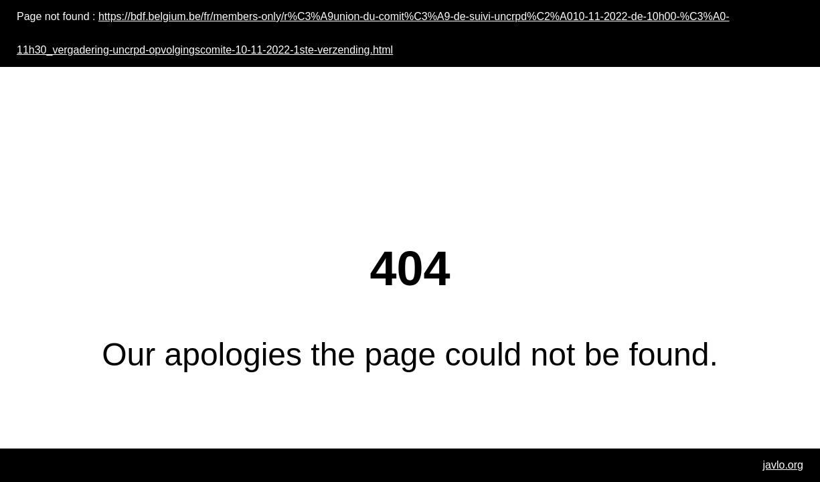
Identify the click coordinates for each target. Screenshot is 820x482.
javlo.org (783, 465)
